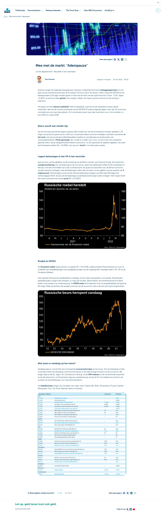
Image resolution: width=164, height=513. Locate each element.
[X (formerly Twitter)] (118, 59)
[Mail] (125, 59)
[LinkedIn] (122, 59)
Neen (68, 493)
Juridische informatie (22, 508)
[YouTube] (133, 508)
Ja (59, 493)
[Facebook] (114, 59)
